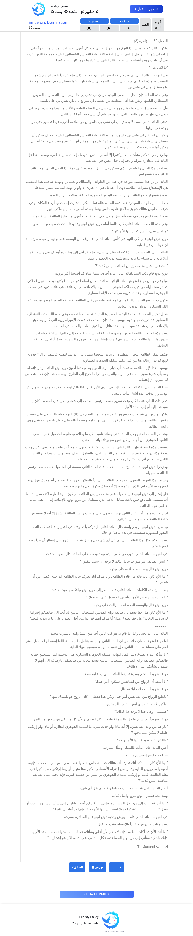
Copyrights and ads (85, 923)
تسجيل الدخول (146, 9)
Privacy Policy (89, 917)
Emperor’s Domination (48, 22)
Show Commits (96, 894)
